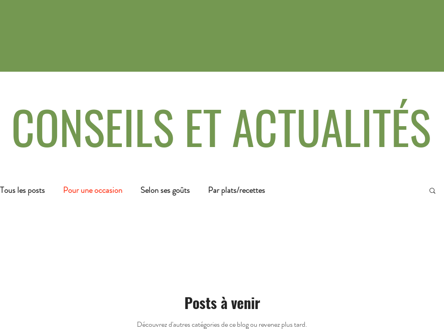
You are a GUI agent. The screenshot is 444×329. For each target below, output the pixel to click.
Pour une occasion (92, 190)
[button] (432, 191)
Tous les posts (22, 190)
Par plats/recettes (236, 190)
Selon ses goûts (165, 190)
